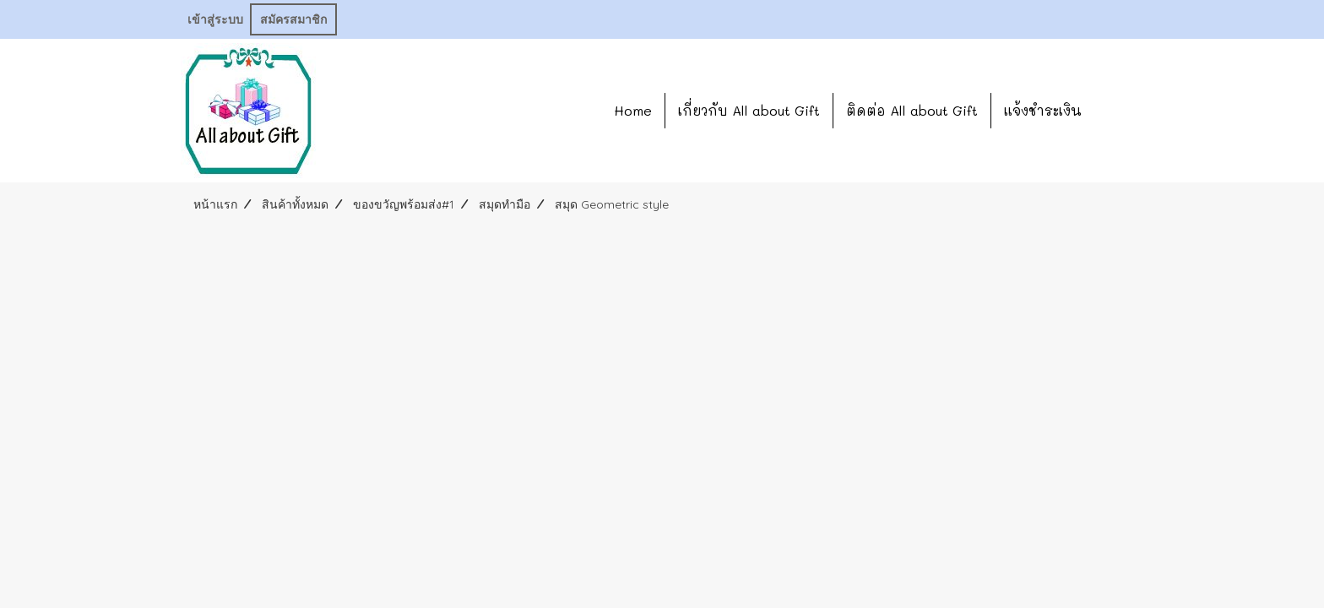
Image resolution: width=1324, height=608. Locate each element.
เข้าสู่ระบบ (215, 20)
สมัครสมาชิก (293, 20)
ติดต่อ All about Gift (912, 110)
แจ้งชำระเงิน (1043, 110)
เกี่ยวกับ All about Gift (749, 110)
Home (633, 110)
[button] (1120, 110)
